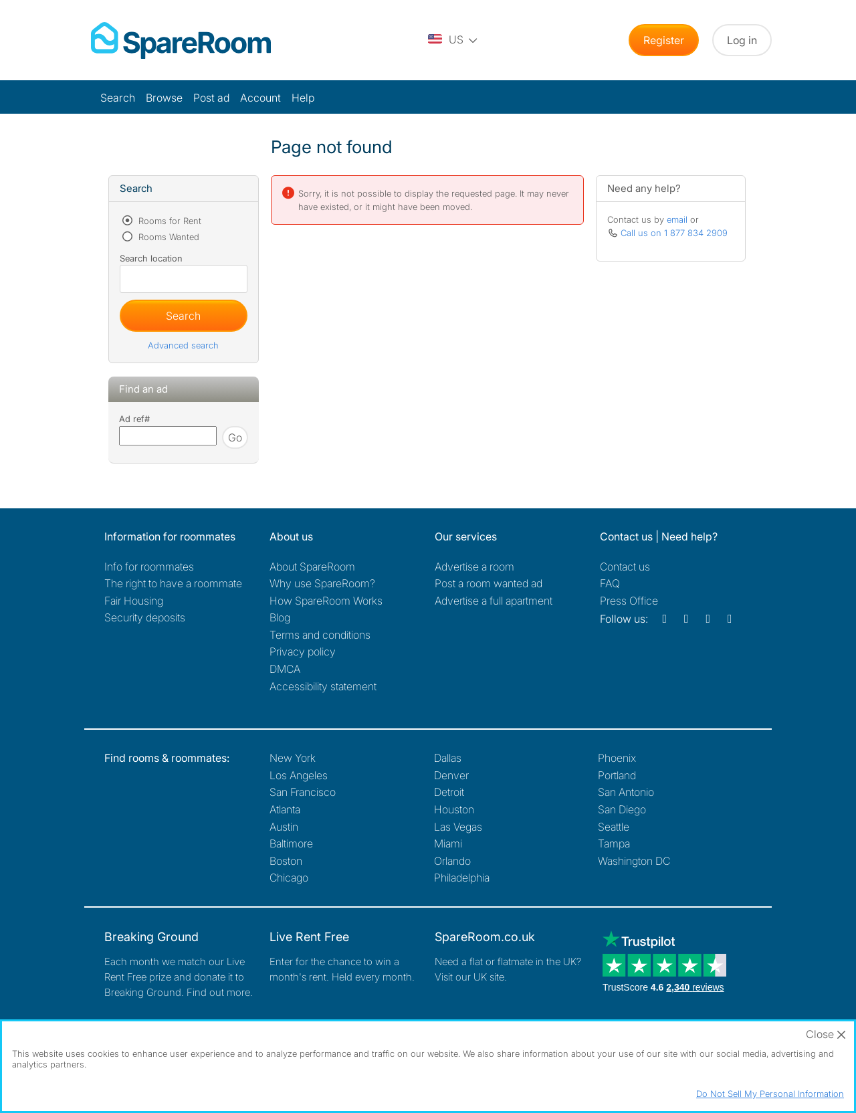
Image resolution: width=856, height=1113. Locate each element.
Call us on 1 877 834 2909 (674, 232)
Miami (448, 843)
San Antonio (626, 792)
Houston (454, 809)
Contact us (625, 566)
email (677, 219)
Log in (742, 40)
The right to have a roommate (173, 583)
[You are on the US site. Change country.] (453, 40)
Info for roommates (149, 566)
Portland (617, 775)
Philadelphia (462, 877)
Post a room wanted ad (488, 583)
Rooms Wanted (167, 236)
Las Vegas (458, 826)
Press (629, 600)
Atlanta (285, 809)
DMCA (285, 669)
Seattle (613, 826)
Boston (286, 861)
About (312, 566)
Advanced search (183, 345)
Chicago (289, 877)
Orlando (452, 861)
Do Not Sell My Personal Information (770, 1093)
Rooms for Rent (168, 220)
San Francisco (303, 792)
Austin (284, 826)
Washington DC (634, 861)
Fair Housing (133, 600)
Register (663, 40)
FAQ (610, 583)
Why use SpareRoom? (322, 583)
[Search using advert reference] (168, 435)
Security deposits (144, 617)
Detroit (449, 792)
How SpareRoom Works (326, 600)
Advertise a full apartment (493, 600)
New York (293, 758)
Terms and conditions (320, 634)
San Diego (622, 809)
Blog (280, 617)
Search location (151, 258)
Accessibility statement (323, 686)
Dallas (447, 758)
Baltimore (291, 843)
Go (235, 437)
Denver (451, 775)
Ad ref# (134, 418)
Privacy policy (303, 651)
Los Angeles (299, 775)
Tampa (614, 843)
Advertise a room (474, 566)
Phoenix (617, 758)
